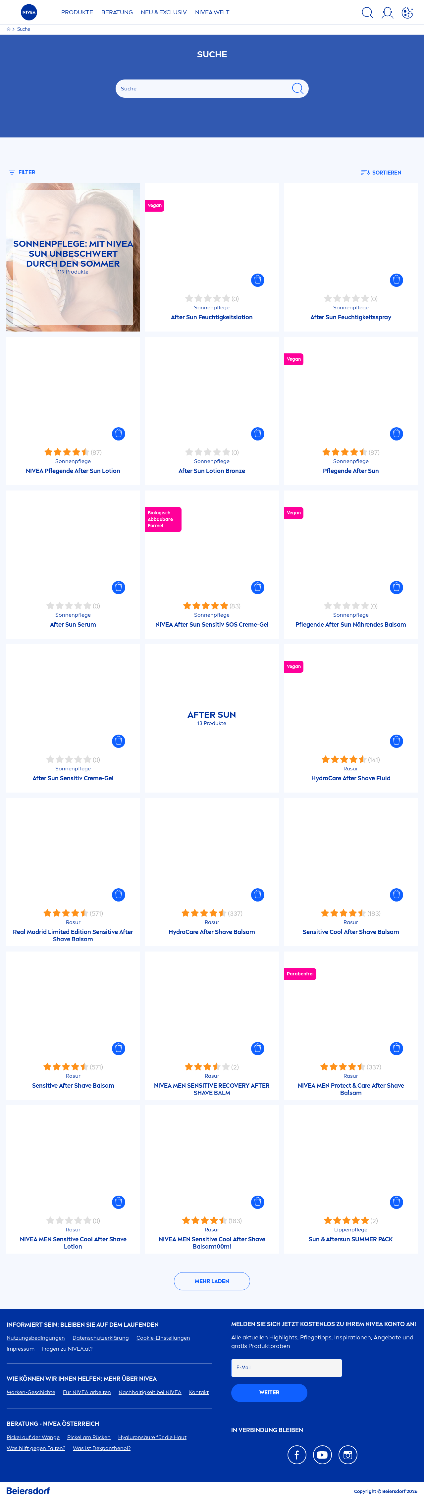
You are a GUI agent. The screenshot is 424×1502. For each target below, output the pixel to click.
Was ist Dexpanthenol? (102, 1448)
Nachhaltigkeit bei (150, 1392)
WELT (212, 12)
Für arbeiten (87, 1392)
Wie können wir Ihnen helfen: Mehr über (82, 1378)
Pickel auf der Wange (33, 1437)
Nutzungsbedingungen (36, 1338)
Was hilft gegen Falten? (36, 1448)
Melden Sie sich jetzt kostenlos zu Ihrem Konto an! (323, 1324)
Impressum (20, 1349)
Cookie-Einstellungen (163, 1338)
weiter (269, 1392)
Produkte (77, 12)
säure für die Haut (152, 1437)
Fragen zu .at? (67, 1349)
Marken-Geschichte (31, 1392)
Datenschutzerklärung (101, 1338)
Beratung (117, 12)
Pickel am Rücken (89, 1437)
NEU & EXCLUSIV (164, 12)
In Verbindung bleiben (267, 1430)
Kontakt (199, 1392)
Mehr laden (212, 1281)
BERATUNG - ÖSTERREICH (53, 1424)
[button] (257, 280)
